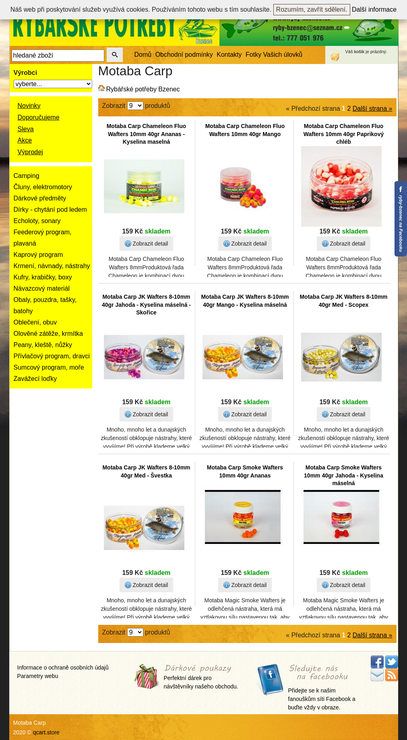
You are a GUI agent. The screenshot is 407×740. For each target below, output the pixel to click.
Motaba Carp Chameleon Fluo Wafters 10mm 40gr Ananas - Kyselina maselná (146, 134)
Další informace (374, 9)
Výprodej (30, 152)
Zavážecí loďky (35, 378)
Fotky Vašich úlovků (274, 54)
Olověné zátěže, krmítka (48, 333)
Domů (143, 54)
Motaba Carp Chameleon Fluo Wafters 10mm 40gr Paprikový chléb (344, 134)
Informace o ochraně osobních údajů (63, 667)
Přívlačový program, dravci (52, 356)
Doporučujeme (39, 117)
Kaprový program (38, 254)
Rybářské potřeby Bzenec (143, 89)
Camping (26, 175)
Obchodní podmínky (184, 54)
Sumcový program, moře (49, 367)
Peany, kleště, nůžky (43, 344)
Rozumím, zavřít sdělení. (311, 9)
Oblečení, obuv (35, 322)
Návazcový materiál (42, 288)
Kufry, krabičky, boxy (43, 277)
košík (359, 51)
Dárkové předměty (40, 198)
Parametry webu (37, 676)
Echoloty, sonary (37, 220)
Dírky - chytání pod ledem (50, 209)
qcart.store (46, 732)
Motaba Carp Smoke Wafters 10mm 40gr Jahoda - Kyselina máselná (343, 475)
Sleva (26, 129)
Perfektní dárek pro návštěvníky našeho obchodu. (201, 677)
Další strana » (373, 108)
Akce (25, 140)
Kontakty (229, 54)
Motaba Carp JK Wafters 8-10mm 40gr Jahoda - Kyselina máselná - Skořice (146, 305)
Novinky (29, 105)
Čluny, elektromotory (43, 187)
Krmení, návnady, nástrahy (52, 266)
